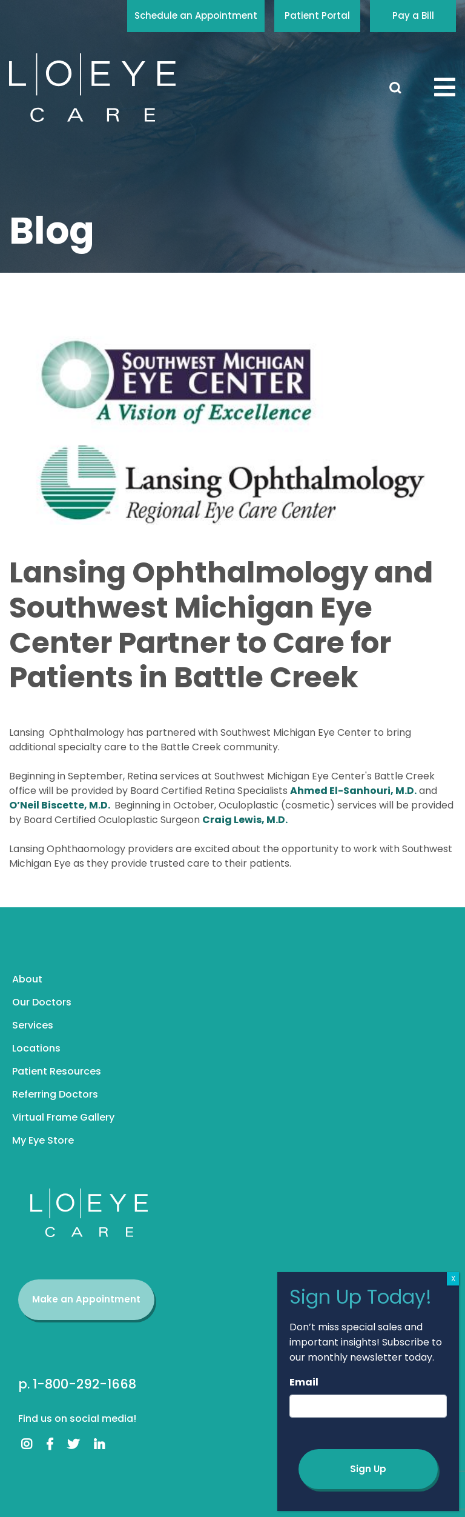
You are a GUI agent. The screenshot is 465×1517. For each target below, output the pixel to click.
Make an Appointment (86, 1299)
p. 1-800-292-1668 (77, 1384)
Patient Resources (56, 1071)
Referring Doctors (55, 1094)
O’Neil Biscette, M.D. (60, 805)
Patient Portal (317, 15)
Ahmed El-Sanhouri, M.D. (353, 791)
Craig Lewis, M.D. (245, 820)
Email (303, 1382)
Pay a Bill (413, 15)
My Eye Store (43, 1140)
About (27, 979)
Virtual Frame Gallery (63, 1117)
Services (32, 1025)
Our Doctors (41, 1002)
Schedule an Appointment (195, 15)
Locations (36, 1048)
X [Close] (453, 1278)
